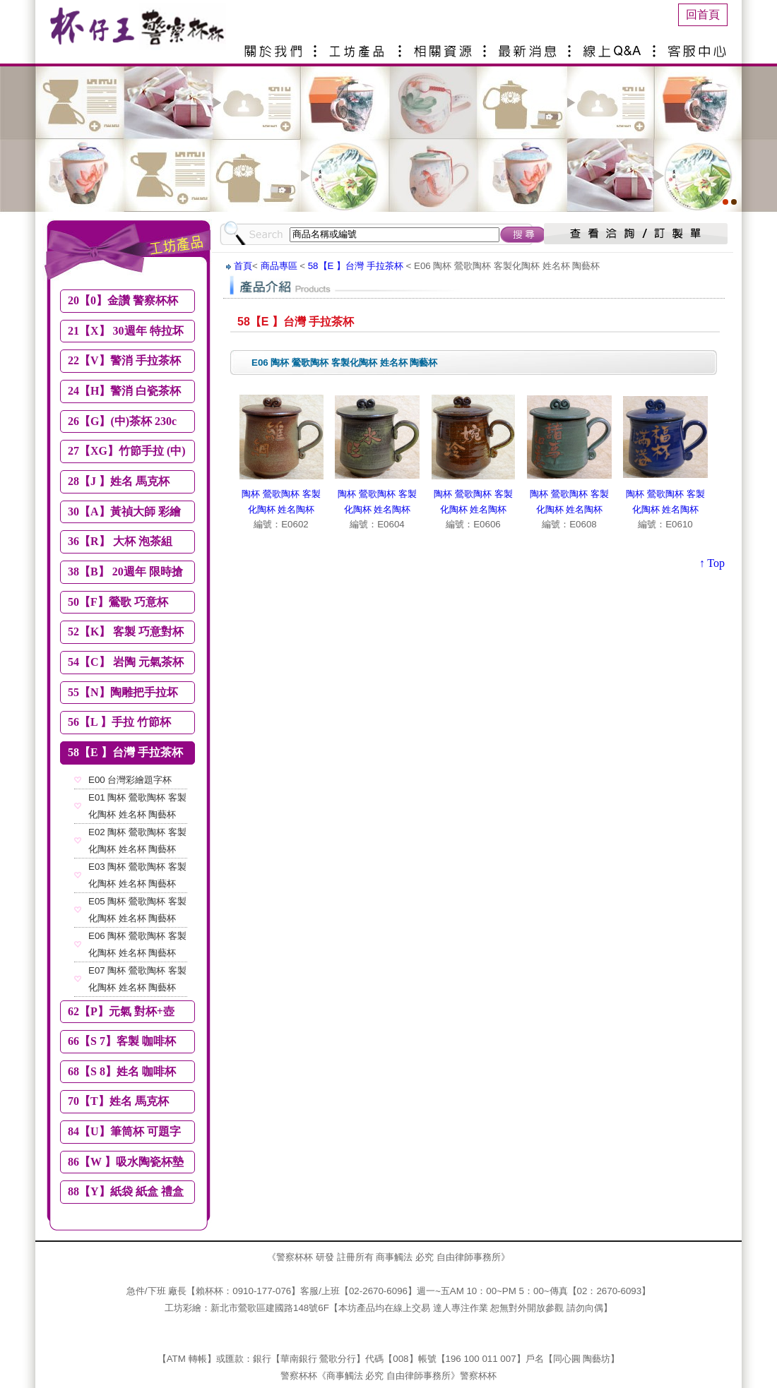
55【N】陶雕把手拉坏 (123, 692)
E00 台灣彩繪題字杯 (130, 779)
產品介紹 (360, 45)
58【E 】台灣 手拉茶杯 (125, 752)
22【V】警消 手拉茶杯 (124, 360)
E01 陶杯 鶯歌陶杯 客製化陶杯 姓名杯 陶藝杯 (137, 806)
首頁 (243, 266)
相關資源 (445, 45)
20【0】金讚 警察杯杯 (123, 300)
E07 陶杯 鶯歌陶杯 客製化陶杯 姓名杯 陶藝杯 (137, 979)
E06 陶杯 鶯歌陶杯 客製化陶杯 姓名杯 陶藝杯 (137, 944)
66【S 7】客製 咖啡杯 (122, 1041)
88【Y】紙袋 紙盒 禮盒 (126, 1191)
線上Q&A (614, 45)
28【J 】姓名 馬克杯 (119, 481)
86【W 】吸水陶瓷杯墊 (126, 1162)
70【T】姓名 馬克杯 (118, 1101)
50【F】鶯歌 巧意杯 (118, 602)
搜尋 (523, 234)
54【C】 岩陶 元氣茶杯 (126, 662)
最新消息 (529, 45)
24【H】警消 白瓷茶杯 (124, 391)
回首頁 (703, 14)
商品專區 (279, 266)
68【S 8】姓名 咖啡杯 (122, 1071)
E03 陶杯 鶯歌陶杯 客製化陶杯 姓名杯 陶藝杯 (137, 875)
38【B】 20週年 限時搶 (125, 572)
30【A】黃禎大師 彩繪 (124, 511)
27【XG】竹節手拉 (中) (127, 451)
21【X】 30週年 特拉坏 (126, 331)
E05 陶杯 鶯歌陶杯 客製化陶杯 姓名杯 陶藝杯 (137, 909)
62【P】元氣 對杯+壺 (121, 1011)
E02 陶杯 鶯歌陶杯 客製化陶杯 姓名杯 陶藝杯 (137, 840)
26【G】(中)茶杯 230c (122, 421)
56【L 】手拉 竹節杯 (119, 722)
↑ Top (712, 563)
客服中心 (699, 45)
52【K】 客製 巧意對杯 (126, 632)
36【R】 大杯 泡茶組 (120, 541)
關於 (275, 45)
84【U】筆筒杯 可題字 (124, 1131)
